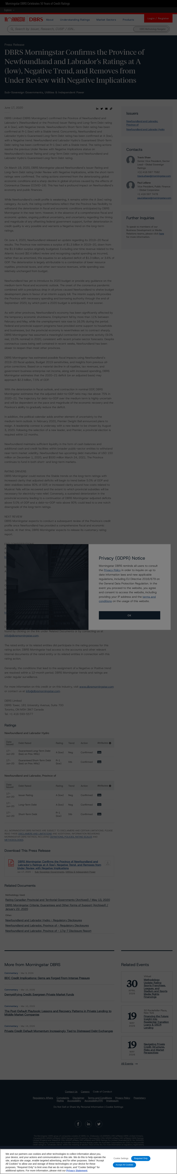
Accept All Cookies (124, 1169)
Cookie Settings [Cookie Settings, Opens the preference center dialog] (121, 1162)
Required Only (140, 1162)
